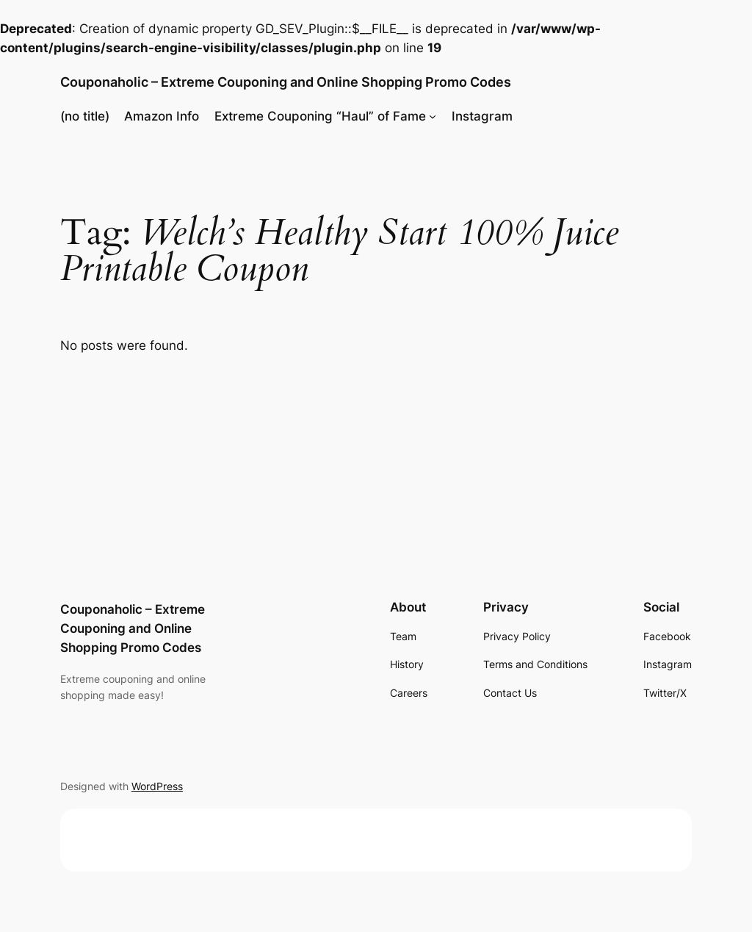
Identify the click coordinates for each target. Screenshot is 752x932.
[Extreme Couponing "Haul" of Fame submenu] (432, 116)
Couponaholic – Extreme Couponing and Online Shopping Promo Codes (285, 82)
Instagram (482, 116)
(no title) (84, 116)
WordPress (157, 786)
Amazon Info (161, 116)
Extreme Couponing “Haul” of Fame (320, 116)
